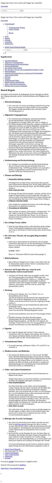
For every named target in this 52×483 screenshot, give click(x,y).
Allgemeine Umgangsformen (14, 62)
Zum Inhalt (4, 6)
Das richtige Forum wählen (13, 68)
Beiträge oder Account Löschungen (16, 86)
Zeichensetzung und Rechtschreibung (16, 64)
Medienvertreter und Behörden (14, 82)
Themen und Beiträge (11, 66)
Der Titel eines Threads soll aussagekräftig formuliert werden (24, 70)
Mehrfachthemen (10, 71)
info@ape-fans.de (20, 424)
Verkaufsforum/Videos (12, 80)
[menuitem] (17, 27)
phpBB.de (22, 465)
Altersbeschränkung (11, 61)
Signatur (7, 79)
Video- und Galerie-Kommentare (15, 84)
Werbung (7, 77)
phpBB (11, 461)
